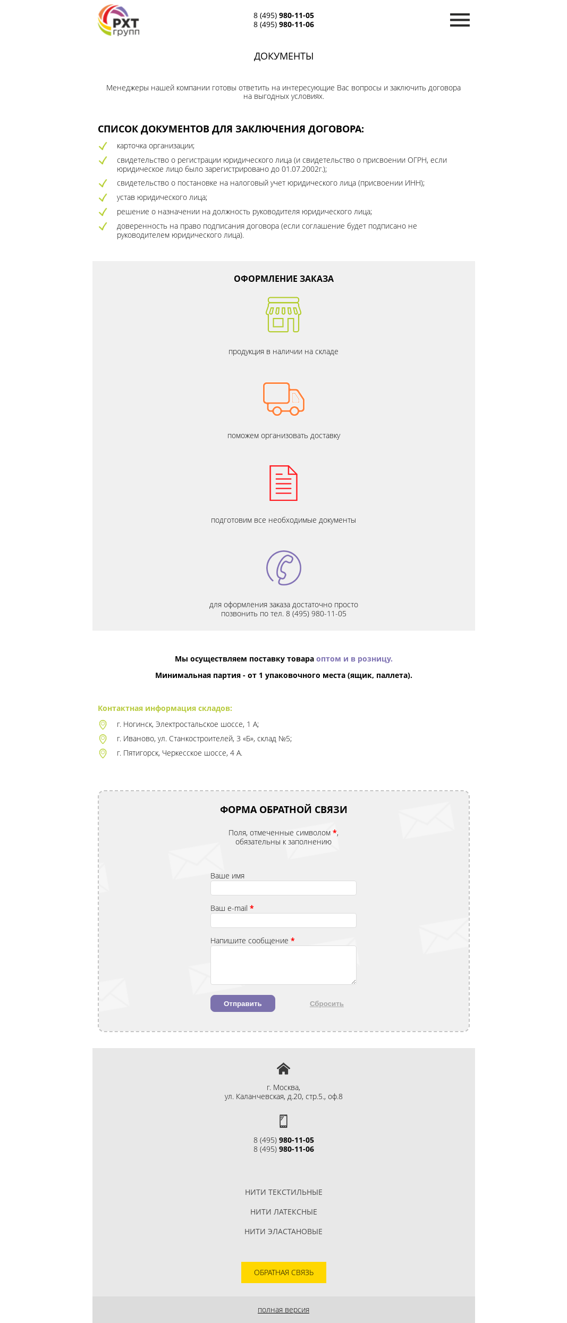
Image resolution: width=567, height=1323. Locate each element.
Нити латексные (283, 1212)
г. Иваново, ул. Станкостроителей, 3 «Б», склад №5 (203, 738)
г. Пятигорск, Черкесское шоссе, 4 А (179, 753)
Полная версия (283, 1309)
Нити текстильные (284, 1192)
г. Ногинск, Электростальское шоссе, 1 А (187, 724)
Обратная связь (284, 1272)
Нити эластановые (283, 1231)
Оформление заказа (284, 278)
